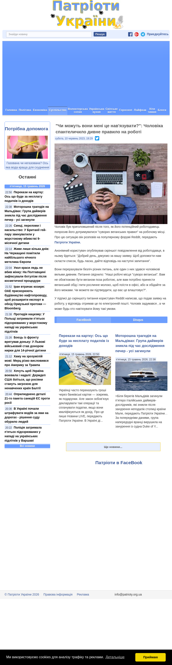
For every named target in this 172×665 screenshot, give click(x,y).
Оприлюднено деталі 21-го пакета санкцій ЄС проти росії (27, 398)
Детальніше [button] (115, 657)
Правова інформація (58, 594)
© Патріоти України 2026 (22, 594)
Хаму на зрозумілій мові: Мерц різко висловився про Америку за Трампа (27, 361)
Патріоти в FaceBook (118, 462)
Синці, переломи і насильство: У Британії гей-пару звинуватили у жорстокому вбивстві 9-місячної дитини (25, 234)
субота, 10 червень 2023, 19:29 (74, 138)
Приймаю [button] (150, 657)
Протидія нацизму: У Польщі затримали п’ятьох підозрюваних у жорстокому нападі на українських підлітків (26, 322)
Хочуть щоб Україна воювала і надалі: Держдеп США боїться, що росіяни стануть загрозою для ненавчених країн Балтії (25, 379)
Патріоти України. (68, 242)
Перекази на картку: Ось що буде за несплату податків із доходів (24, 196)
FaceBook (84, 320)
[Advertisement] (86, 73)
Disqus (138, 320)
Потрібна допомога (26, 128)
